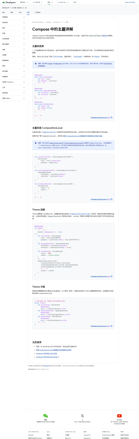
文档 (67, 22)
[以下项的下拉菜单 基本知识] (28, 2)
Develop (5, 8)
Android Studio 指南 (108, 435)
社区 (75, 2)
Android (30, 435)
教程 (12, 12)
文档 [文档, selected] (28, 12)
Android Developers (37, 22)
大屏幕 (67, 435)
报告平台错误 (125, 435)
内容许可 (47, 366)
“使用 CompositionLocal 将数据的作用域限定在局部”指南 (82, 136)
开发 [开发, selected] (49, 2)
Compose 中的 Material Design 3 (47, 357)
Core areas (17, 8)
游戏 (48, 435)
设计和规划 (36, 2)
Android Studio (130, 2)
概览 (3, 12)
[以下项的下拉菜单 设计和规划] (42, 2)
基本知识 (23, 2)
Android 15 (87, 435)
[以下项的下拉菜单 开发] (53, 2)
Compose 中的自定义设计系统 (46, 354)
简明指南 (37, 12)
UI (26, 8)
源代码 (105, 36)
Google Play (62, 2)
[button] (11, 17)
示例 (20, 12)
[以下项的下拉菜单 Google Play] (68, 2)
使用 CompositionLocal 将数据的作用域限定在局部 (53, 350)
